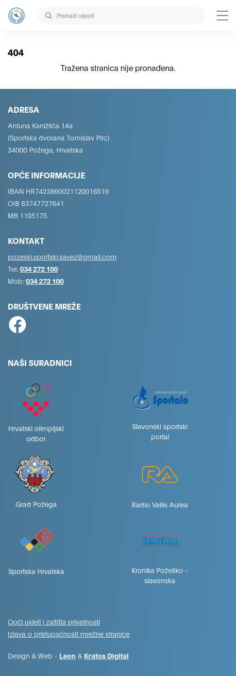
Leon (67, 655)
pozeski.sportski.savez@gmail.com (62, 256)
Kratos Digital (106, 655)
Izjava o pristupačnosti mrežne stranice (69, 633)
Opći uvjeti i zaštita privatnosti (54, 621)
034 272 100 (39, 268)
